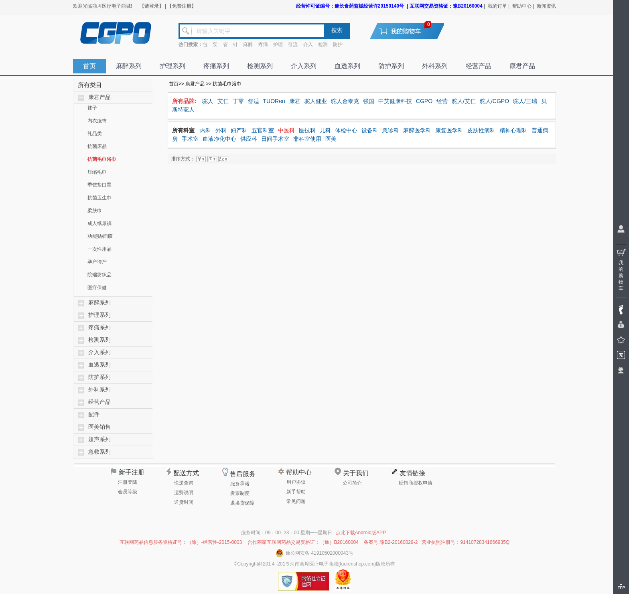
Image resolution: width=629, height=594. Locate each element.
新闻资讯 (546, 6)
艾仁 (223, 101)
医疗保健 (97, 287)
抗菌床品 (97, 146)
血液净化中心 (219, 139)
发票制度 (240, 493)
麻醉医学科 (417, 130)
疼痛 (263, 44)
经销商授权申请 (415, 483)
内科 (205, 130)
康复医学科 (449, 130)
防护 (338, 44)
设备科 (369, 130)
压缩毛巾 (97, 172)
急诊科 (390, 130)
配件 (93, 415)
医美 (331, 139)
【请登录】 (152, 6)
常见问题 (296, 501)
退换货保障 (242, 503)
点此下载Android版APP (361, 532)
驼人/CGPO (494, 101)
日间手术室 (275, 139)
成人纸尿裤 (99, 223)
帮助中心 (522, 6)
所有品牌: (184, 101)
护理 (278, 44)
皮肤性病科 (481, 130)
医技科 (307, 130)
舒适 (253, 101)
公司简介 (352, 483)
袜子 (92, 108)
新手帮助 (296, 492)
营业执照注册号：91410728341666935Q (465, 542)
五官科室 (263, 130)
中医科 (286, 130)
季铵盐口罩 (99, 185)
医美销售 (99, 427)
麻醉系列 (129, 66)
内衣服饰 (97, 121)
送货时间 (183, 502)
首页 (89, 66)
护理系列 (172, 66)
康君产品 (522, 66)
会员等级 (127, 492)
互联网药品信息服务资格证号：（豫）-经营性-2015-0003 (181, 542)
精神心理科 (513, 130)
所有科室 (183, 130)
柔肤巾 (94, 210)
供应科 (248, 139)
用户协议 (296, 482)
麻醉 (248, 44)
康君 (294, 101)
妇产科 (239, 130)
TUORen (274, 101)
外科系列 (435, 66)
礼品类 (94, 133)
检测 (323, 44)
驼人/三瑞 (525, 101)
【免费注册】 (181, 6)
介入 (308, 44)
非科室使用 (307, 139)
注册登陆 (127, 482)
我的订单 (497, 6)
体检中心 (346, 130)
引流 (293, 44)
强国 (368, 101)
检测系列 (260, 66)
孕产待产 (97, 262)
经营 (442, 101)
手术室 (190, 139)
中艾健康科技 (395, 101)
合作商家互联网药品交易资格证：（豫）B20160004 (303, 542)
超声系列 (99, 439)
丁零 (238, 101)
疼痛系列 (216, 66)
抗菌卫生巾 (99, 198)
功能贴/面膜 (100, 236)
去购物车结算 (412, 31)
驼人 (207, 101)
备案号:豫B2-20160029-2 (391, 542)
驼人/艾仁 (464, 101)
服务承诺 (240, 484)
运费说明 (183, 492)
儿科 (325, 130)
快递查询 (183, 483)
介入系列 (304, 66)
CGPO (424, 101)
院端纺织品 (99, 275)
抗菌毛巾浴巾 (101, 159)
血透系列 (347, 66)
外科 (221, 130)
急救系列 (99, 452)
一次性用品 (99, 249)
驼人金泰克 (345, 101)
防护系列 (391, 66)
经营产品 (478, 66)
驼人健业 (315, 101)
